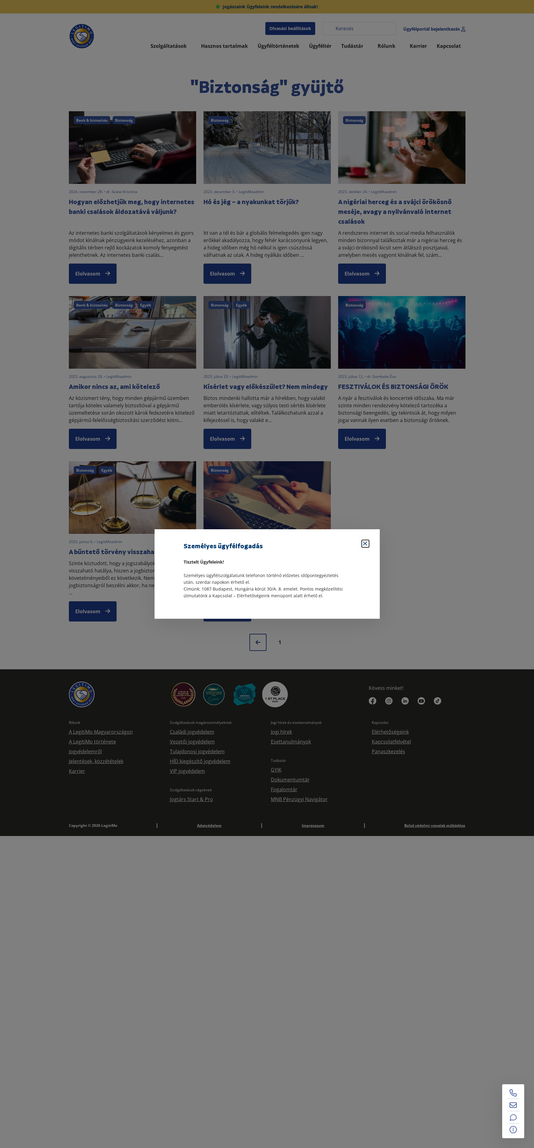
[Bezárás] (365, 543)
